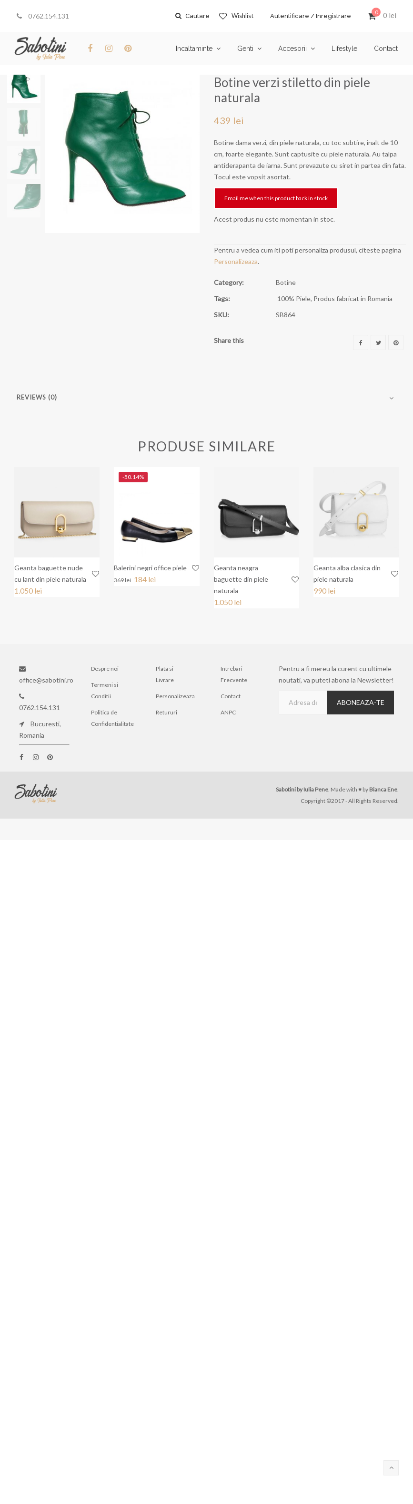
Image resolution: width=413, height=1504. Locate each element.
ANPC (228, 712)
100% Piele (294, 298)
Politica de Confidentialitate (112, 718)
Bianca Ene (383, 789)
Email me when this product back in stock (276, 198)
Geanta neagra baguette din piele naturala (241, 579)
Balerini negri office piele (150, 568)
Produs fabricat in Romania (353, 298)
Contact (231, 696)
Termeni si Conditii (104, 690)
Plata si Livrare (165, 674)
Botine (286, 282)
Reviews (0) (37, 397)
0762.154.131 (43, 16)
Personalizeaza (236, 261)
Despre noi (105, 668)
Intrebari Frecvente (234, 674)
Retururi (166, 712)
